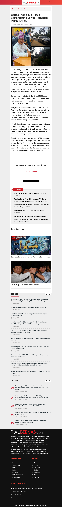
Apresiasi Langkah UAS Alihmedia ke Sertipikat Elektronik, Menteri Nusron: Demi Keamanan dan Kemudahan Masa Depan (29, 364)
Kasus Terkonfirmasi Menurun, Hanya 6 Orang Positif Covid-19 (30, 194)
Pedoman (15, 470)
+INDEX (47, 294)
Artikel (36, 475)
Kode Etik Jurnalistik (18, 475)
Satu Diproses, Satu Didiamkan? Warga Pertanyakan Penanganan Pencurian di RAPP (29, 315)
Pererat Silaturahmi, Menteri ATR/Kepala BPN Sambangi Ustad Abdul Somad (30, 372)
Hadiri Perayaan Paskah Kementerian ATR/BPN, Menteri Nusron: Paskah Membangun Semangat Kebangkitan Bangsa (29, 323)
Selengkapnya (46, 453)
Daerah (20, 9)
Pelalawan (27, 9)
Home (14, 9)
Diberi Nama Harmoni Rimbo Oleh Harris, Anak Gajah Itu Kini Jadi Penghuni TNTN (31, 206)
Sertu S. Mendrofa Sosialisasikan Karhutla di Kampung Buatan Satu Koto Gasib (31, 221)
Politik (36, 463)
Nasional (36, 477)
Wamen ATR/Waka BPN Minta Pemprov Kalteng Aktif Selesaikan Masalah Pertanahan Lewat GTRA (29, 331)
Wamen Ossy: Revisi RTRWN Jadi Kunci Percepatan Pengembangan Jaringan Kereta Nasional (30, 356)
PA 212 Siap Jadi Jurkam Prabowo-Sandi (25, 285)
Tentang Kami (16, 465)
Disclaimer (15, 472)
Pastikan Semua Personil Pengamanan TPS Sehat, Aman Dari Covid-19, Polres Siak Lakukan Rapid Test (30, 200)
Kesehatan (37, 472)
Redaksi (14, 468)
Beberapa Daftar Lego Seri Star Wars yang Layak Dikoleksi (31, 257)
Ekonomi (36, 465)
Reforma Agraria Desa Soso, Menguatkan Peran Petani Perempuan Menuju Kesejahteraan (30, 348)
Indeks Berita (16, 477)
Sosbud (36, 470)
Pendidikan (37, 468)
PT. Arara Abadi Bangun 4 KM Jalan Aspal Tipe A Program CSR (28, 307)
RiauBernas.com (31, 171)
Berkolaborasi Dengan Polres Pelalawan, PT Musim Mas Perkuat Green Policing (30, 339)
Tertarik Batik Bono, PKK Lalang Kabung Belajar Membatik (29, 211)
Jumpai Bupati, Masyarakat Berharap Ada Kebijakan (30, 216)
